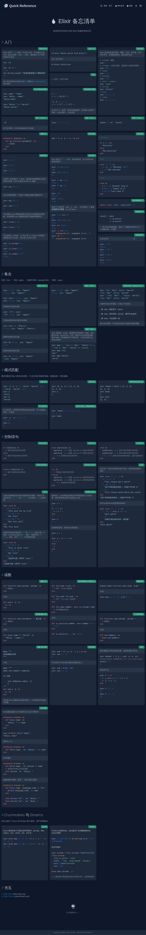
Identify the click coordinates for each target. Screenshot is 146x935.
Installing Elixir (39, 81)
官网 (26, 81)
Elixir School (9, 896)
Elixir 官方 (8, 894)
